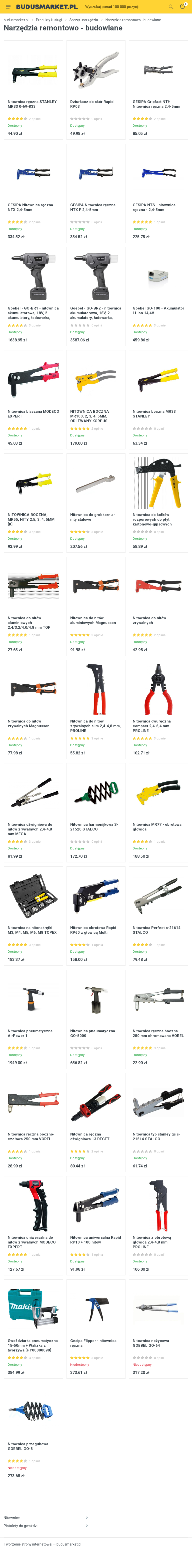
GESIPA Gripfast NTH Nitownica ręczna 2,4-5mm (156, 104)
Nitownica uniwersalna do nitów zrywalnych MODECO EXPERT (32, 1242)
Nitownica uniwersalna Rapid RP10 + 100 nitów (95, 1239)
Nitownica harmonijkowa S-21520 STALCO (94, 826)
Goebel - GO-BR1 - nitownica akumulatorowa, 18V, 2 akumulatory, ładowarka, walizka (33, 315)
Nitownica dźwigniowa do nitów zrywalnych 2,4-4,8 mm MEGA (30, 829)
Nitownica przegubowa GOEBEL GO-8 (28, 1446)
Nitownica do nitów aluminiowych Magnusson (93, 620)
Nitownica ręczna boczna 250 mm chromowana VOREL (158, 1033)
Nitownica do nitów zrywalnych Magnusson (29, 723)
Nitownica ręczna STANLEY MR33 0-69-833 (32, 104)
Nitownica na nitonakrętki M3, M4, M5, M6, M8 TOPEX (32, 930)
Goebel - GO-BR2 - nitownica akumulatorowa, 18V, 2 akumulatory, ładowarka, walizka (95, 315)
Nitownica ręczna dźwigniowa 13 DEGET (90, 1136)
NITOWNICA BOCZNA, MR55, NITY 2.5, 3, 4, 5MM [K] (31, 519)
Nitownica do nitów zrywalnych (149, 620)
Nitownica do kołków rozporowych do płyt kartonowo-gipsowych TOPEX (152, 522)
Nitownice (46, 1518)
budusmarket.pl (16, 20)
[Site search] (124, 6)
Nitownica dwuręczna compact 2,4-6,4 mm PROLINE (152, 726)
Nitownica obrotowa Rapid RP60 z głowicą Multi (93, 930)
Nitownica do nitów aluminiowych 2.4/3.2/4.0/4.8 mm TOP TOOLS (29, 625)
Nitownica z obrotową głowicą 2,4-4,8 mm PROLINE (152, 1242)
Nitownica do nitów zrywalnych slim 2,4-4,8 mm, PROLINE (95, 726)
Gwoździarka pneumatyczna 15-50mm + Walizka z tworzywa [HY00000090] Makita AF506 (33, 1348)
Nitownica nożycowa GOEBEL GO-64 (151, 1343)
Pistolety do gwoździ (46, 1526)
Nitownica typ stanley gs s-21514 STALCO (156, 1136)
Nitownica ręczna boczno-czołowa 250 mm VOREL (31, 1136)
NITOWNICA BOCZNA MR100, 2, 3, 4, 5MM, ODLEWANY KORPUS (89, 416)
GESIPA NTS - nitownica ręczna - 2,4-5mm (154, 207)
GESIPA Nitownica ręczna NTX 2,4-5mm (30, 207)
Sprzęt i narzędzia (84, 20)
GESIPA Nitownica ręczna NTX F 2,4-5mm (93, 207)
